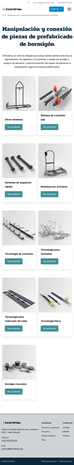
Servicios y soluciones (51, 428)
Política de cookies (66, 461)
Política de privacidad (49, 461)
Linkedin (66, 432)
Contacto (66, 428)
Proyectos (46, 432)
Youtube (66, 436)
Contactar (56, 9)
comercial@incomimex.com (43, 3)
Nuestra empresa (48, 436)
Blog (43, 440)
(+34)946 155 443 (64, 3)
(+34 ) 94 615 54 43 (9, 440)
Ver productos (13, 127)
